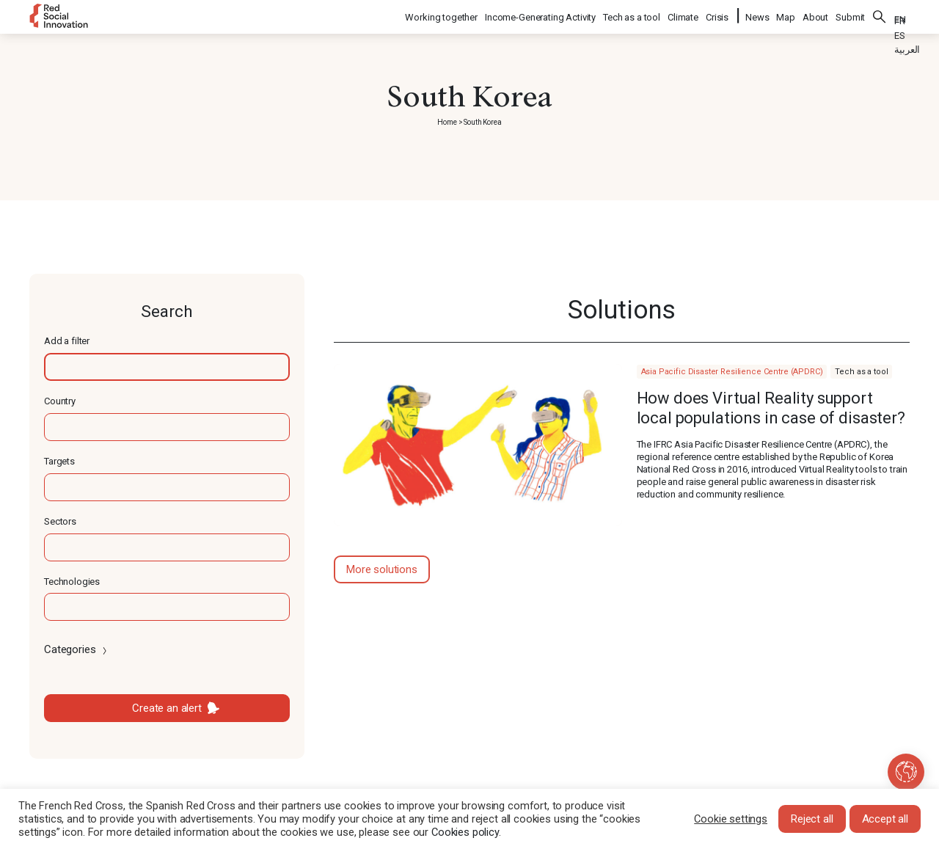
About (815, 15)
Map (785, 15)
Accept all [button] (885, 819)
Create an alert (167, 708)
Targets (59, 461)
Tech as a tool (632, 15)
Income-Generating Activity (541, 15)
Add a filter (66, 340)
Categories (76, 649)
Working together (442, 15)
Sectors (60, 521)
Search (880, 14)
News (757, 15)
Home (446, 122)
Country (60, 401)
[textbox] (167, 367)
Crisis (717, 15)
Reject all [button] (812, 819)
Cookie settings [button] (730, 819)
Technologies (72, 581)
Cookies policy (465, 832)
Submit (850, 15)
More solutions (381, 569)
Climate (683, 15)
